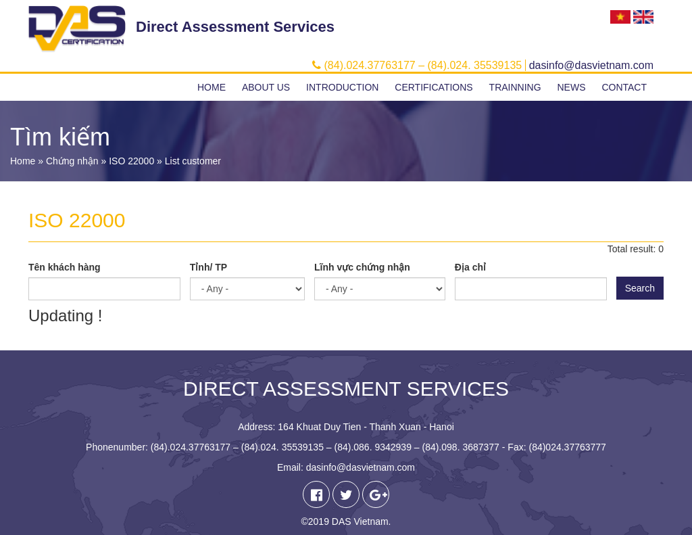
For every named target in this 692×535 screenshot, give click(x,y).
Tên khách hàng (64, 267)
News (571, 87)
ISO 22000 (131, 161)
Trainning (515, 87)
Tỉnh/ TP (208, 267)
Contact (624, 87)
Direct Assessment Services (235, 26)
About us (266, 87)
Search (640, 288)
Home (211, 87)
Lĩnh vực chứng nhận (362, 267)
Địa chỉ (470, 267)
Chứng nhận (72, 161)
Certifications (433, 87)
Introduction (342, 87)
